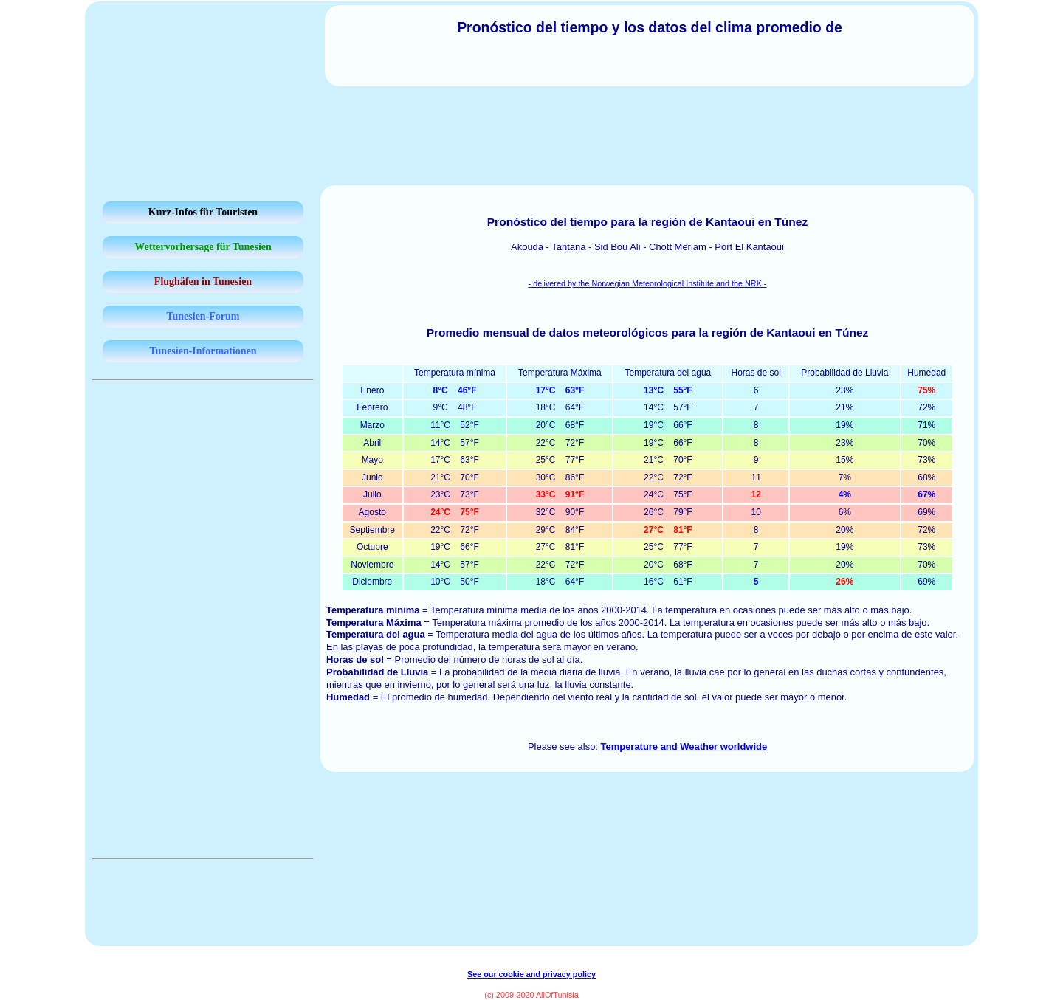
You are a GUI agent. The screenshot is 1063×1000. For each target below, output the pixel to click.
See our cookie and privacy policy (531, 974)
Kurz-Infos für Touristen (203, 212)
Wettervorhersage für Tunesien (203, 246)
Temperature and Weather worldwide (684, 746)
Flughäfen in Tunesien (203, 281)
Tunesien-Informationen (203, 350)
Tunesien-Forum (202, 316)
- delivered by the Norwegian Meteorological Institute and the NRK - (648, 283)
